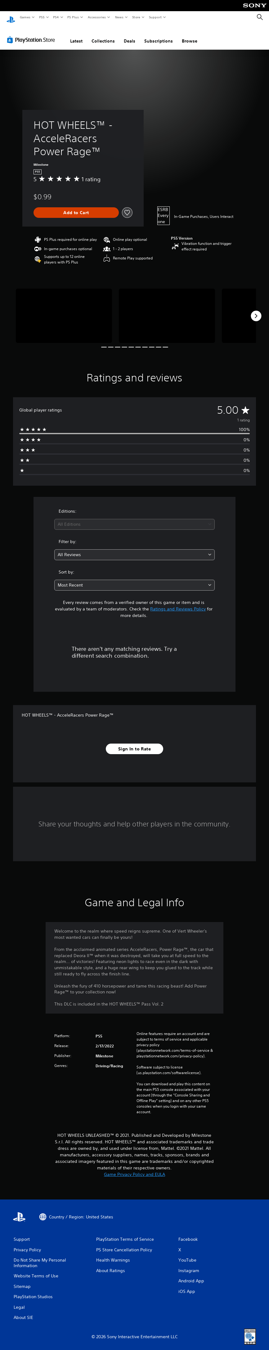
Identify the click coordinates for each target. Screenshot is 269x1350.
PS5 (42, 17)
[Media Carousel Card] (64, 310)
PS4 (56, 17)
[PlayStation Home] (11, 17)
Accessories (96, 17)
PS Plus (73, 17)
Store (136, 17)
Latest (76, 35)
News (119, 17)
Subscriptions (158, 35)
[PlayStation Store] (32, 34)
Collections (103, 35)
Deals (129, 35)
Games (25, 17)
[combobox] (134, 518)
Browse (189, 35)
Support (155, 17)
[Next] (256, 310)
